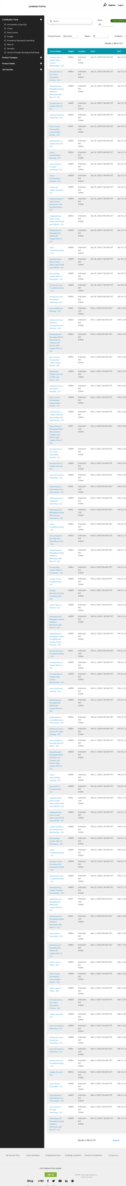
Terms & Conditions (93, 1155)
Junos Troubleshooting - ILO (56, 250)
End (119, 51)
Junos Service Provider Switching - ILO (55, 167)
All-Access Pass (13, 1155)
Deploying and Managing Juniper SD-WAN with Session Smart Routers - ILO (56, 639)
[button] (22, 20)
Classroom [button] (67, 36)
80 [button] (100, 24)
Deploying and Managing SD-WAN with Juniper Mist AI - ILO (56, 236)
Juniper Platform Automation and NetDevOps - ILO (56, 829)
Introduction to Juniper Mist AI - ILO (56, 106)
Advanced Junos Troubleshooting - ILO (56, 288)
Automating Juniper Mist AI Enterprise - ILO (56, 276)
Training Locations (73, 1155)
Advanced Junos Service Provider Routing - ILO (56, 731)
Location (81, 51)
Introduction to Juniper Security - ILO (56, 143)
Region (71, 51)
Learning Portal (37, 6)
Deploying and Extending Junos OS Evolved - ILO (56, 489)
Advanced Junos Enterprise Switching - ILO (56, 299)
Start (93, 51)
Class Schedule (32, 1155)
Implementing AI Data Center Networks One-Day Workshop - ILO (56, 204)
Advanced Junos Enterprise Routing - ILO (56, 388)
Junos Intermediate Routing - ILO (55, 155)
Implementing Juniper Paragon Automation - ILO (56, 890)
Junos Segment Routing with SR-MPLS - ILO (56, 743)
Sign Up (50, 1174)
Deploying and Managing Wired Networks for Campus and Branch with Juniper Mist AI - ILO (56, 342)
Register (112, 5)
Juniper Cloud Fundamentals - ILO (55, 582)
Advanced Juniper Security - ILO (56, 190)
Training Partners (53, 1155)
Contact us (113, 1155)
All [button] (94, 36)
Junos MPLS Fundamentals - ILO (55, 789)
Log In (120, 5)
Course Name (55, 51)
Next (115, 1140)
